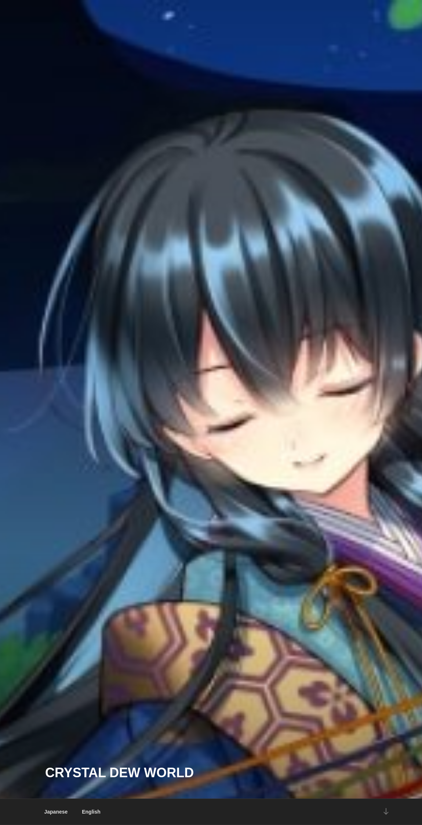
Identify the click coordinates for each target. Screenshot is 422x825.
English (91, 812)
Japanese (56, 812)
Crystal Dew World (119, 772)
